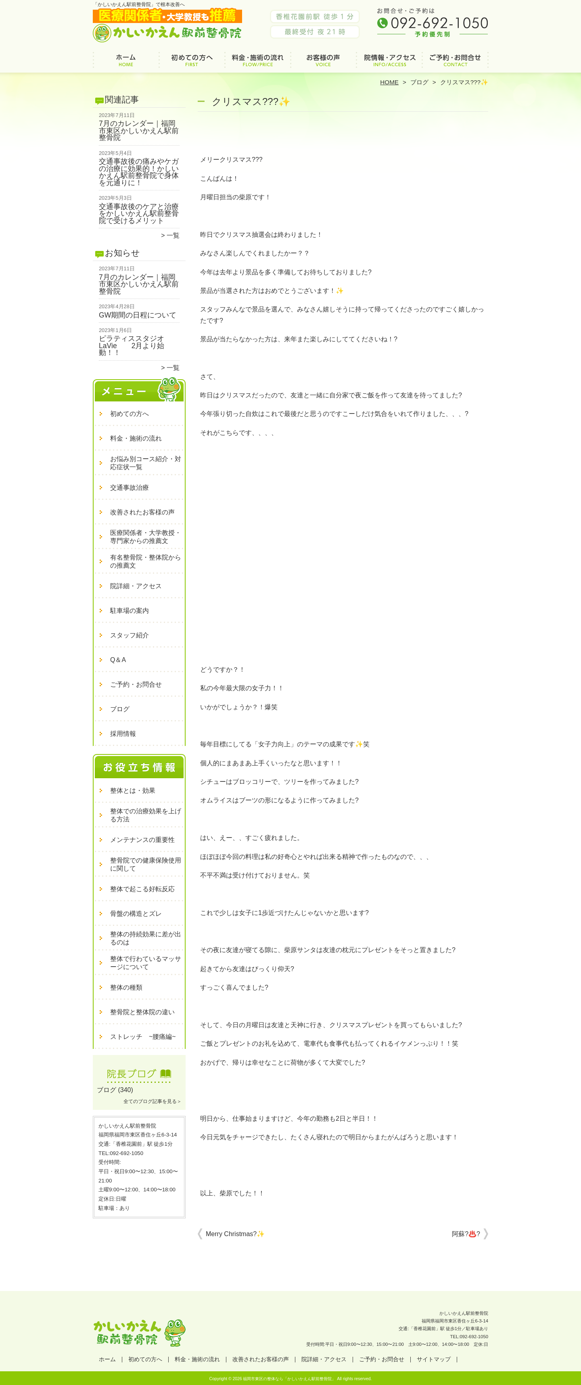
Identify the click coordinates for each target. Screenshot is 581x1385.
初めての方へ (192, 63)
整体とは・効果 (132, 790)
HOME (389, 82)
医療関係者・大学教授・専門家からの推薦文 (145, 536)
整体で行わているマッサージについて (145, 962)
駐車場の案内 (129, 610)
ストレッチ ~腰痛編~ (143, 1036)
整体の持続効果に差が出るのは (145, 938)
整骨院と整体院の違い (142, 1012)
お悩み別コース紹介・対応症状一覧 (145, 462)
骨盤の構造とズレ (136, 913)
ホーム (126, 63)
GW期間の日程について (137, 315)
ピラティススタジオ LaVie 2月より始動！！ (135, 345)
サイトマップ (434, 1359)
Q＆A (118, 659)
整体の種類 (126, 987)
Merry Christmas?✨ (235, 1233)
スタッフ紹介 (129, 635)
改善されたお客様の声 (323, 63)
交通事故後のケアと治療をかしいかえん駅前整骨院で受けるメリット (139, 214)
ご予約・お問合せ (455, 63)
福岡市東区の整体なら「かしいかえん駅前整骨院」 (289, 1379)
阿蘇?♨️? (466, 1233)
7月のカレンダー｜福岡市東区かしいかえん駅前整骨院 (139, 130)
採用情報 (123, 733)
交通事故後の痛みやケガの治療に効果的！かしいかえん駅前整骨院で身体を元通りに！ (139, 172)
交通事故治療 (129, 487)
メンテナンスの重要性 (142, 839)
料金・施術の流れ (257, 63)
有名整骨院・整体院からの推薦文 (145, 561)
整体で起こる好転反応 (142, 889)
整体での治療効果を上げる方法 (145, 815)
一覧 (173, 235)
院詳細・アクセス (389, 63)
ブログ (419, 82)
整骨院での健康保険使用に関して (145, 864)
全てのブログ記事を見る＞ (152, 1101)
